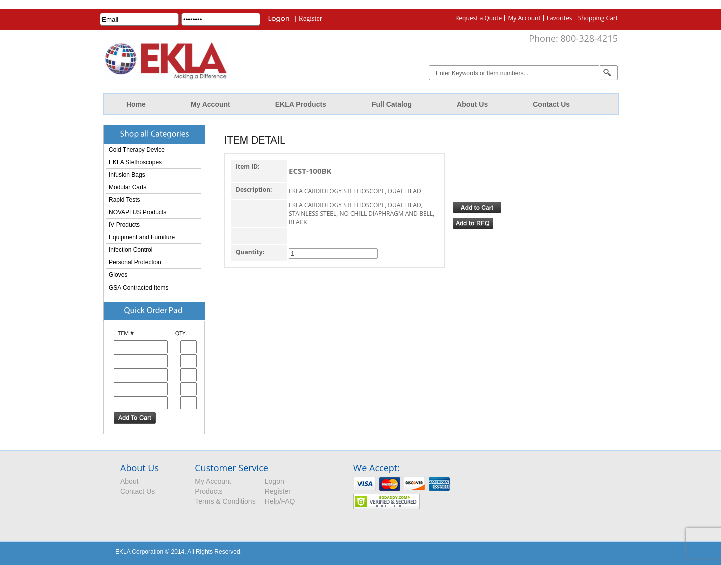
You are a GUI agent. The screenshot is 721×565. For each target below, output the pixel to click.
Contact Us (551, 104)
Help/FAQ (280, 501)
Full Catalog (392, 104)
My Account (524, 18)
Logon (274, 481)
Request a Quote (478, 18)
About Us (472, 104)
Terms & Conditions (225, 501)
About (129, 481)
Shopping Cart (598, 18)
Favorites (559, 18)
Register (310, 18)
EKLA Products (300, 104)
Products (208, 491)
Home (136, 104)
